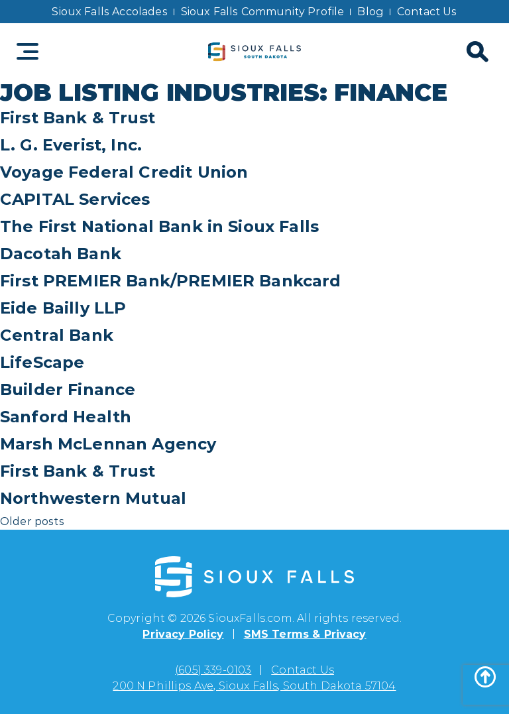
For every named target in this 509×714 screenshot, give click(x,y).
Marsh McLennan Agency (108, 443)
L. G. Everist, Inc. (71, 144)
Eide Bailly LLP (63, 308)
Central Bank (56, 335)
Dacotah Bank (60, 253)
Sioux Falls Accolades (109, 11)
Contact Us (427, 11)
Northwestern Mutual (93, 498)
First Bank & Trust (77, 117)
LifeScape (42, 362)
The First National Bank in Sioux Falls (159, 226)
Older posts (32, 521)
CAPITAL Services (75, 199)
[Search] (475, 51)
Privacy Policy (182, 634)
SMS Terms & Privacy (305, 634)
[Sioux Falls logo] (254, 51)
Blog (370, 11)
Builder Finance (67, 389)
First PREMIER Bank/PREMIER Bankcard (170, 280)
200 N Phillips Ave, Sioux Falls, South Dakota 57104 (254, 686)
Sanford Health (65, 416)
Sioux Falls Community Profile (263, 11)
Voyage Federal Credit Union (124, 172)
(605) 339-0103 (213, 670)
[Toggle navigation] (27, 51)
